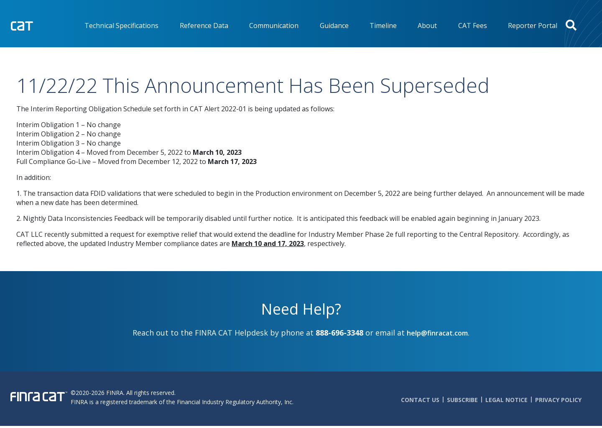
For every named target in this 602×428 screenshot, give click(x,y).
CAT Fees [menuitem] (472, 25)
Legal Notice (506, 400)
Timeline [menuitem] (383, 25)
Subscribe (462, 400)
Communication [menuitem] (273, 25)
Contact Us (420, 400)
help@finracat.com (437, 333)
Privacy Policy (558, 400)
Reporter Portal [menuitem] (532, 25)
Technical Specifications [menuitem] (121, 25)
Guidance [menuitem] (334, 25)
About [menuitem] (427, 25)
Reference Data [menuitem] (204, 25)
